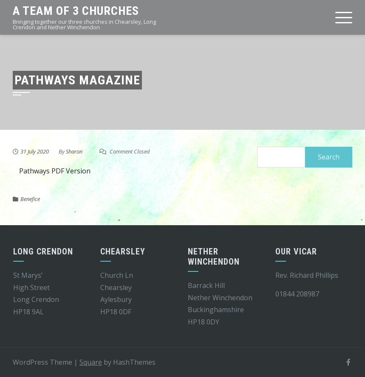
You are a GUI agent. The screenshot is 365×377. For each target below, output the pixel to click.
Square (90, 362)
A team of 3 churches (76, 11)
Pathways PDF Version (55, 171)
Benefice (30, 199)
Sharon (74, 151)
